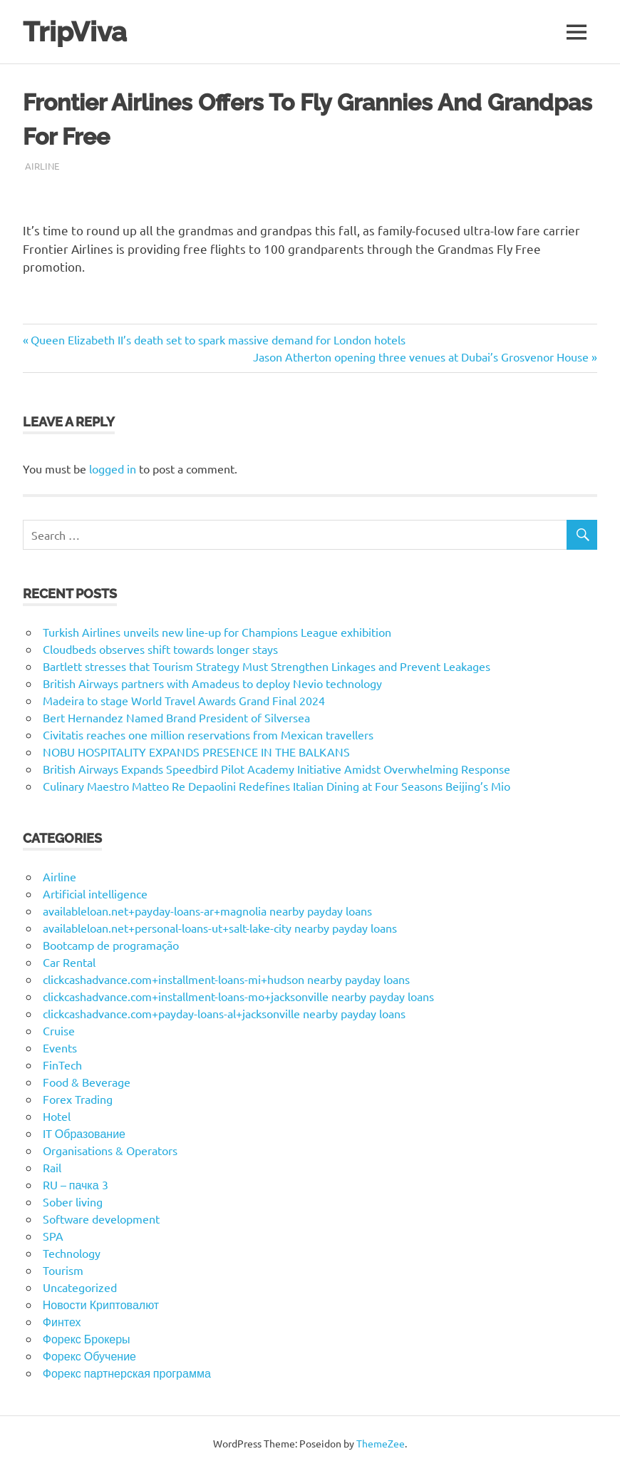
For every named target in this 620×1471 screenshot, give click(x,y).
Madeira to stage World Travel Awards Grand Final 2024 (184, 700)
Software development (101, 1218)
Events (60, 1047)
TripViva (75, 32)
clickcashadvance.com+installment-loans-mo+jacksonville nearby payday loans (238, 996)
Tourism (63, 1270)
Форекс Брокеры (86, 1338)
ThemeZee (380, 1443)
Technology (71, 1253)
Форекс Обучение (89, 1355)
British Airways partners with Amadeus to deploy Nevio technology (212, 683)
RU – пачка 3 (75, 1184)
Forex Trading (78, 1099)
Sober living (73, 1201)
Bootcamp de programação (111, 945)
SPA (53, 1236)
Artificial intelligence (95, 893)
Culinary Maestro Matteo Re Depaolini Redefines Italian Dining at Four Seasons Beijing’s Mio (276, 786)
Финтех (62, 1321)
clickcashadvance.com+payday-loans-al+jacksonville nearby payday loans (224, 1013)
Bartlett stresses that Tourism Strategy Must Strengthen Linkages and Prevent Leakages (266, 666)
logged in (112, 468)
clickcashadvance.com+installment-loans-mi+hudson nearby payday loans (226, 979)
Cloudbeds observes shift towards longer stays (160, 649)
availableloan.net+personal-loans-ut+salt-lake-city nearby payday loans (220, 928)
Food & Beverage (86, 1082)
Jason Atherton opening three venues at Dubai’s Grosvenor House (421, 356)
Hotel (57, 1116)
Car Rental (69, 962)
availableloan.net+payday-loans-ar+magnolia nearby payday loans (207, 910)
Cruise (59, 1030)
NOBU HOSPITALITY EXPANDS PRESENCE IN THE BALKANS (196, 751)
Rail (52, 1167)
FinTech (62, 1064)
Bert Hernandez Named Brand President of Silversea (176, 717)
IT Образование (84, 1133)
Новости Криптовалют (101, 1304)
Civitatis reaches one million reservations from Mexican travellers (208, 734)
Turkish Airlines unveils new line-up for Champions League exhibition (217, 632)
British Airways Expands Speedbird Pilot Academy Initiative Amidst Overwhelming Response (276, 769)
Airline (42, 166)
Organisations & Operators (110, 1150)
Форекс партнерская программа (127, 1372)
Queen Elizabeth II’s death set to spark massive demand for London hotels (217, 339)
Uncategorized (80, 1287)
